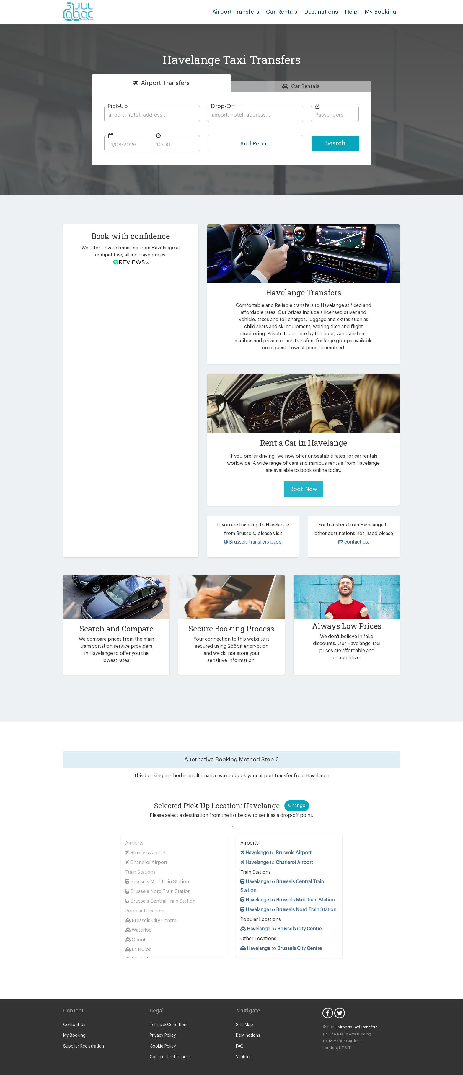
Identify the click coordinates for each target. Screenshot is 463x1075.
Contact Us (73, 1019)
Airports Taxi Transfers (355, 1022)
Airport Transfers (245, 12)
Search (335, 143)
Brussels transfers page (252, 541)
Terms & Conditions (167, 1019)
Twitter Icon (339, 1007)
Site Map (244, 1019)
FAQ (240, 1041)
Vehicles (243, 1051)
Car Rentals (287, 12)
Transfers (165, 83)
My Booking (74, 1030)
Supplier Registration (82, 1041)
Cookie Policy (162, 1041)
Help (353, 12)
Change (296, 800)
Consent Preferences (169, 1051)
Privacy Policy (162, 1030)
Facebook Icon (327, 1007)
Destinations (325, 12)
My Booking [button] (381, 12)
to (276, 847)
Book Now (303, 489)
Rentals (305, 86)
